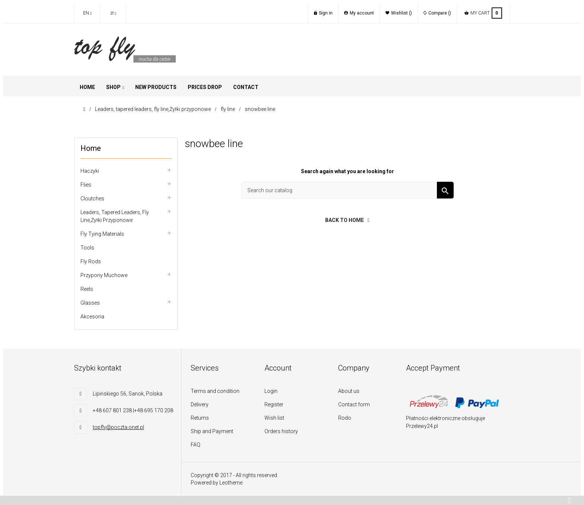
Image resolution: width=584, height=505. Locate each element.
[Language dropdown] (87, 13)
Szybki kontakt (97, 367)
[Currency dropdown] (113, 13)
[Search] (347, 190)
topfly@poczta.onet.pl (118, 427)
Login (270, 391)
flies (85, 185)
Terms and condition (215, 391)
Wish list (274, 418)
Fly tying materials (102, 234)
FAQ (195, 445)
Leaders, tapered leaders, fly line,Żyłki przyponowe (114, 216)
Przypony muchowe (103, 275)
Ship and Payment (212, 431)
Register (273, 404)
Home (90, 148)
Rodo (344, 418)
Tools (87, 248)
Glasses (90, 303)
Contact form (354, 404)
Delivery (200, 404)
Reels (86, 289)
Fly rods (90, 261)
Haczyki (89, 171)
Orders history (281, 431)
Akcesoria (92, 317)
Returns (200, 418)
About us (348, 391)
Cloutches (92, 198)
